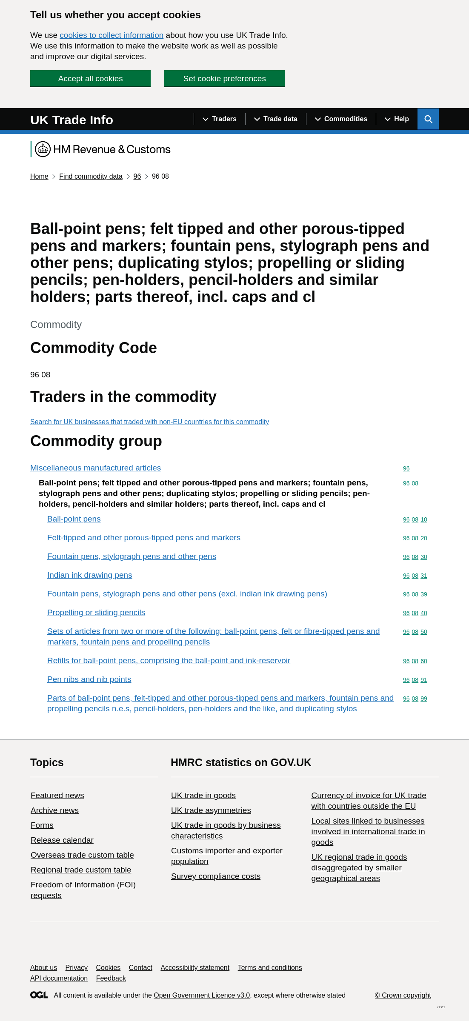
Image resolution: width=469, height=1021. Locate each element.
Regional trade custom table (81, 869)
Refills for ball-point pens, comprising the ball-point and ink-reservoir (168, 660)
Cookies (108, 967)
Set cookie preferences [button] (224, 78)
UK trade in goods (203, 795)
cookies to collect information (111, 35)
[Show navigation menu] (219, 119)
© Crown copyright (403, 995)
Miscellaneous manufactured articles (95, 467)
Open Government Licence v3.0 (202, 995)
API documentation (59, 978)
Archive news (55, 810)
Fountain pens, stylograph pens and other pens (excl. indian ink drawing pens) (187, 593)
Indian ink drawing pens (89, 574)
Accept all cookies (90, 78)
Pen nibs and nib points (89, 679)
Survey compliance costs (215, 876)
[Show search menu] (428, 119)
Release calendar (62, 840)
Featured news (57, 795)
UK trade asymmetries (211, 810)
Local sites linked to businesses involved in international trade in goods (368, 831)
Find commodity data (91, 176)
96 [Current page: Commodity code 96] (137, 176)
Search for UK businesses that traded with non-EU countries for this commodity (149, 421)
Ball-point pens (74, 518)
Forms (42, 825)
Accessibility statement (194, 967)
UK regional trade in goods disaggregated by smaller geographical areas (359, 868)
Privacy (77, 967)
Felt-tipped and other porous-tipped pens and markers (143, 537)
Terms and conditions (270, 967)
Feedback (111, 978)
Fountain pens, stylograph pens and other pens (131, 556)
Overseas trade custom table (82, 854)
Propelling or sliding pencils (96, 612)
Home (39, 176)
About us (43, 967)
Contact (140, 967)
